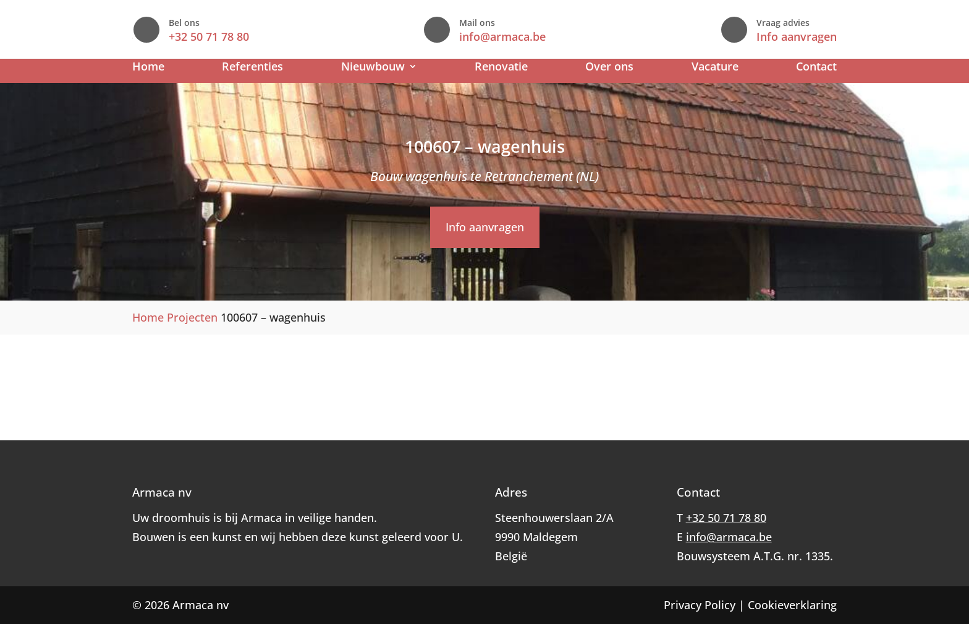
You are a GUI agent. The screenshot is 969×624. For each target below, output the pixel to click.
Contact (816, 68)
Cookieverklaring (792, 604)
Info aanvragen (796, 36)
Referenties (252, 68)
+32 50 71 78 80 (442, 36)
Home (148, 68)
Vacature (715, 68)
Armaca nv (200, 604)
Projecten (192, 317)
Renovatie (501, 68)
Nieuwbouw (373, 68)
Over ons (609, 68)
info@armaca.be (620, 36)
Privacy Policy (699, 604)
